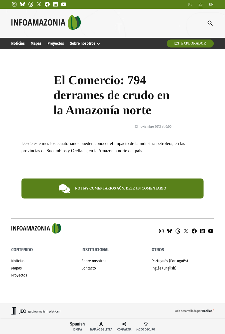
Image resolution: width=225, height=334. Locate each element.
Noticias (18, 43)
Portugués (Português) (170, 260)
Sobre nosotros (82, 43)
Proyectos (55, 43)
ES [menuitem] (201, 4)
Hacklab (207, 311)
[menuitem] (190, 4)
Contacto (88, 268)
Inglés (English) (164, 268)
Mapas (36, 43)
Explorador (190, 43)
